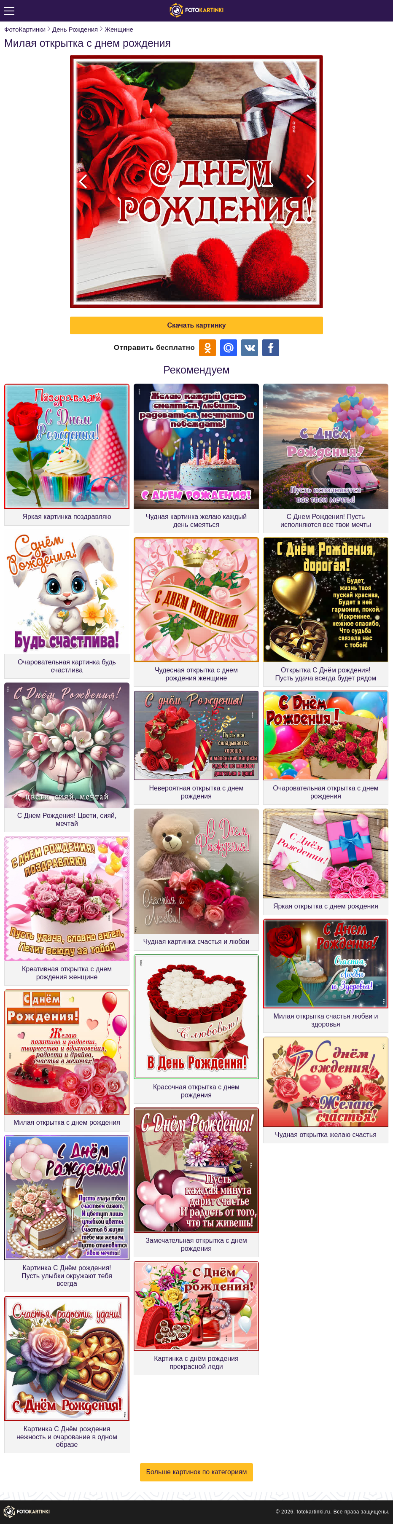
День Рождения (75, 29)
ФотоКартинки (25, 29)
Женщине (119, 29)
